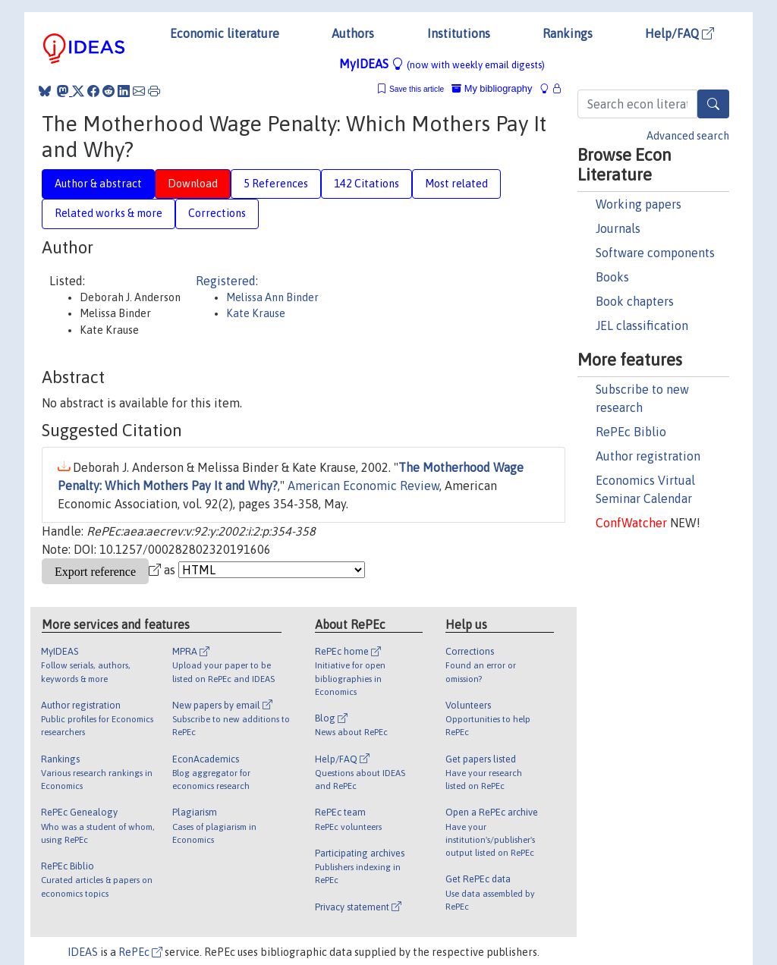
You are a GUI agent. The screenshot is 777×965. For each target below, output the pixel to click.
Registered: (227, 281)
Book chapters (635, 301)
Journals (618, 228)
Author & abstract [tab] (98, 184)
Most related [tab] (456, 184)
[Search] (713, 104)
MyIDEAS (442, 64)
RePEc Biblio (631, 431)
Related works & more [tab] (108, 213)
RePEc (140, 952)
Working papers (638, 204)
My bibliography (491, 88)
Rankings (568, 33)
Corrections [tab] (217, 213)
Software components (655, 252)
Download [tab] (193, 184)
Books (612, 277)
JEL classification (642, 325)
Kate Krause (255, 313)
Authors (353, 33)
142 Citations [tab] (366, 184)
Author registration (648, 456)
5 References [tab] (276, 184)
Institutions (458, 33)
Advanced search (687, 136)
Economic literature (224, 33)
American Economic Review (363, 485)
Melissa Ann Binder (272, 297)
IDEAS (83, 952)
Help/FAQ (679, 33)
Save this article (416, 89)
